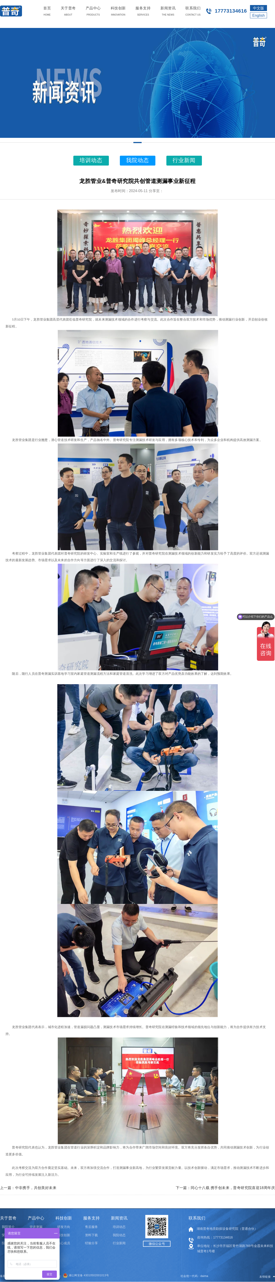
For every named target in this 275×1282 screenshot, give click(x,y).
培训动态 (119, 1227)
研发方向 (63, 1227)
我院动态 (119, 1235)
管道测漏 (36, 1227)
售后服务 (91, 1227)
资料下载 (91, 1235)
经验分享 (91, 1243)
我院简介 (8, 1227)
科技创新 (63, 1235)
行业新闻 (119, 1243)
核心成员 (63, 1243)
